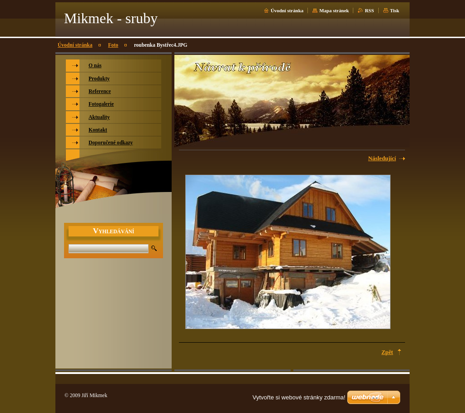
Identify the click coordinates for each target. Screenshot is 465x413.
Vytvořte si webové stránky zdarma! (299, 397)
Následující (382, 158)
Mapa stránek (334, 10)
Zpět (387, 352)
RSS (369, 10)
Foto (113, 45)
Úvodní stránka (287, 10)
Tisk (394, 10)
